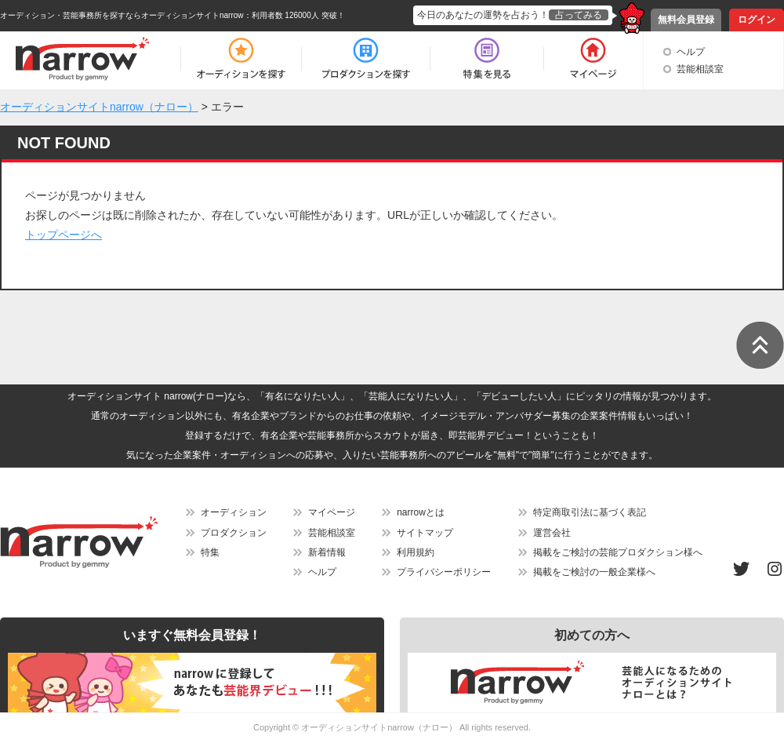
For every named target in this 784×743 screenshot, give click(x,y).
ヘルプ (691, 51)
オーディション (234, 512)
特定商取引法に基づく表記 (589, 512)
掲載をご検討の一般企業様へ (594, 571)
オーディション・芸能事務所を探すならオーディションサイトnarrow (122, 15)
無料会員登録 (686, 19)
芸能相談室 (700, 69)
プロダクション (234, 532)
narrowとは (421, 512)
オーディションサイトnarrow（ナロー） (379, 727)
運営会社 (552, 532)
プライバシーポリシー (444, 571)
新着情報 (327, 552)
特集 (210, 552)
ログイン (756, 19)
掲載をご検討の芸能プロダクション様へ (617, 552)
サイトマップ (425, 532)
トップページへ (63, 234)
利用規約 (415, 552)
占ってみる (578, 14)
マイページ (331, 512)
